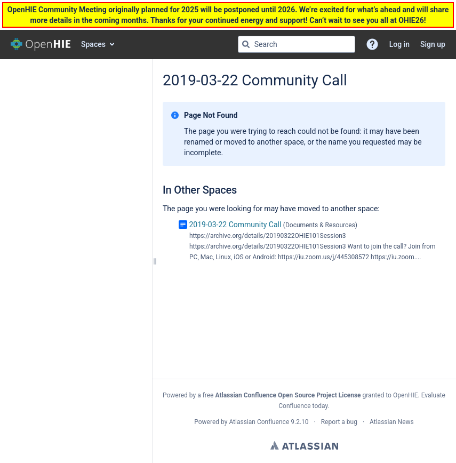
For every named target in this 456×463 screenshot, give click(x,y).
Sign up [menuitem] (432, 44)
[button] (372, 44)
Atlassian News (392, 422)
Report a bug (339, 422)
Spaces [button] (93, 44)
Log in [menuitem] (399, 44)
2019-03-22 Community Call (235, 224)
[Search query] (296, 44)
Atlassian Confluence (259, 422)
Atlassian (304, 445)
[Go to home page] (40, 44)
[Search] (246, 44)
